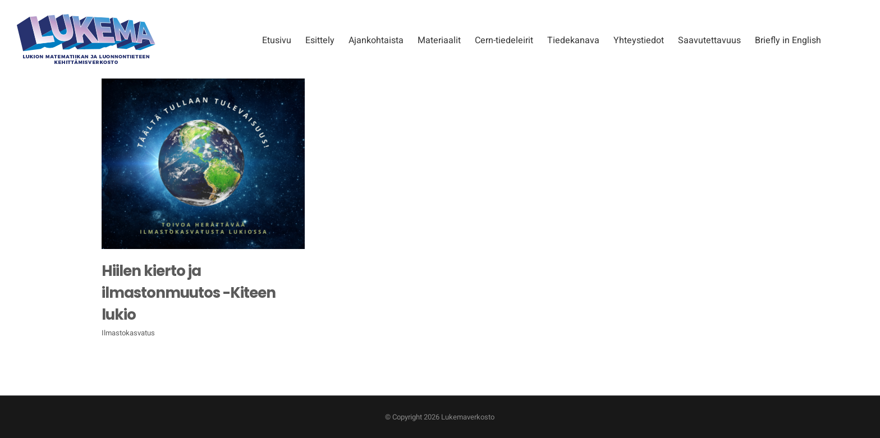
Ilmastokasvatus (128, 333)
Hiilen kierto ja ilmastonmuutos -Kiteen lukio (189, 293)
